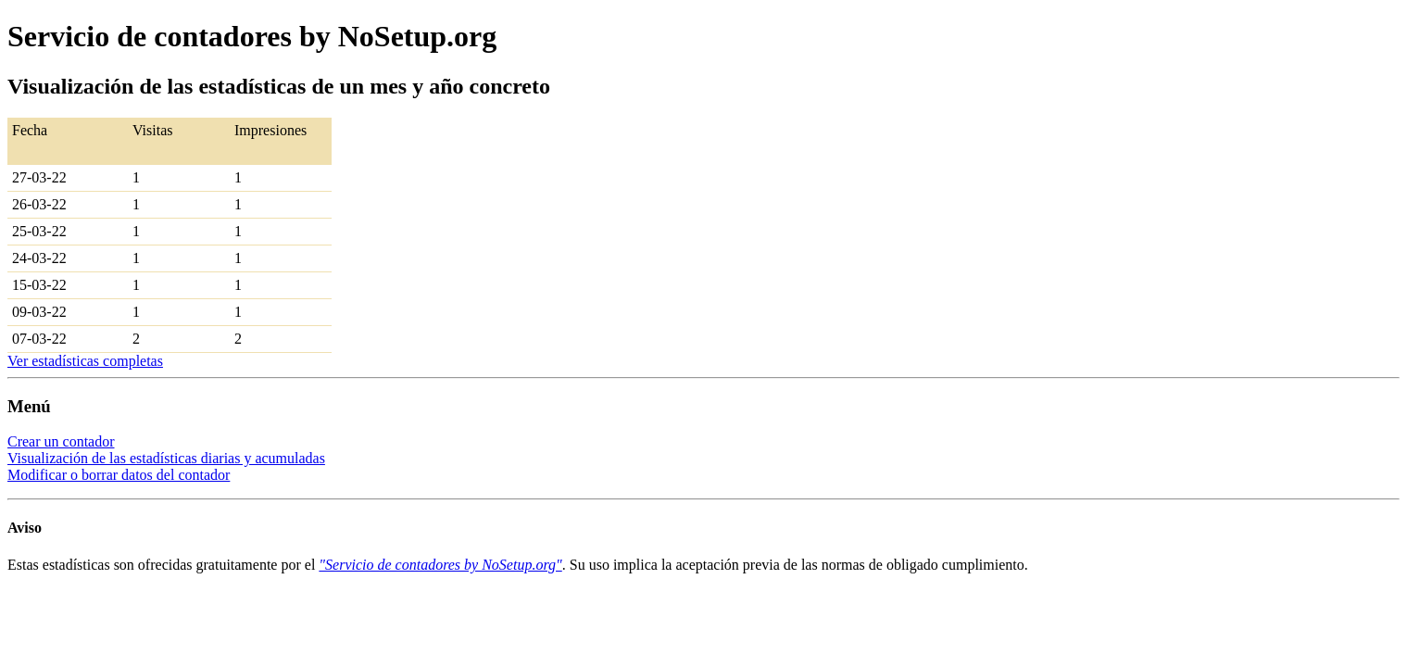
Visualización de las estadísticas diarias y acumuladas (166, 458)
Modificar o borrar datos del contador (118, 475)
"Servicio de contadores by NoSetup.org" (440, 565)
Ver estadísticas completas (85, 361)
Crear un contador (61, 441)
